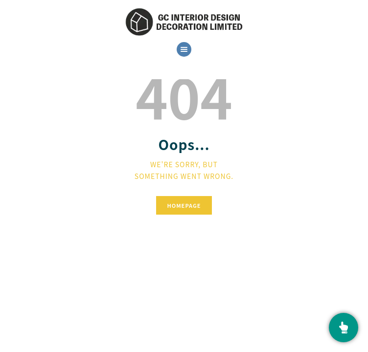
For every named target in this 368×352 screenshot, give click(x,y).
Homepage (184, 205)
